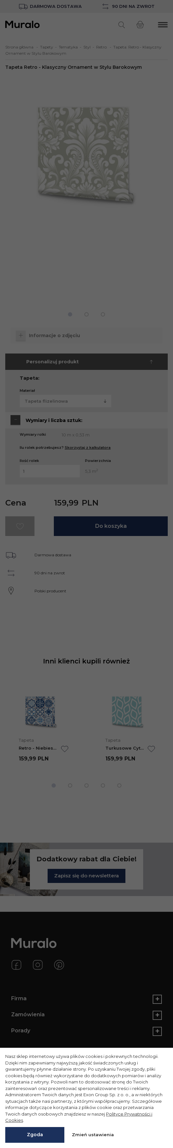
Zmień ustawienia (93, 1134)
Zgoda (35, 1135)
